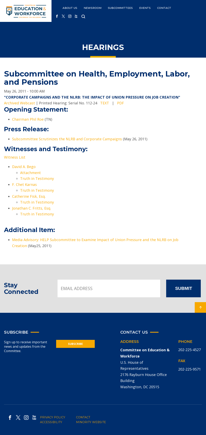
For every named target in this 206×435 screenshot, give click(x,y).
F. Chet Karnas (24, 184)
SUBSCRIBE (75, 344)
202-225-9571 (189, 369)
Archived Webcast (19, 103)
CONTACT (164, 7)
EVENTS (145, 7)
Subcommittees (120, 7)
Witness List (14, 157)
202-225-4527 (189, 349)
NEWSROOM (92, 7)
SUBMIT (183, 288)
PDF (120, 103)
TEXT (104, 103)
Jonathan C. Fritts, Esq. (31, 208)
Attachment (30, 172)
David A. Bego (24, 166)
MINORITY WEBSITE (91, 422)
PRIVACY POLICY (52, 417)
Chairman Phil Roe (28, 119)
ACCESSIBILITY (51, 422)
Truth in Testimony (37, 178)
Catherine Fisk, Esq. (29, 196)
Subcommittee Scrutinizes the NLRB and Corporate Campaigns (67, 139)
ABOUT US (70, 7)
